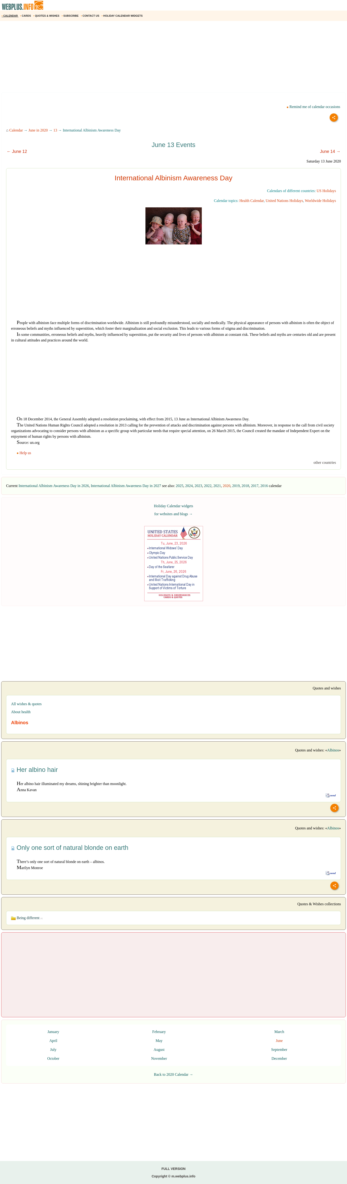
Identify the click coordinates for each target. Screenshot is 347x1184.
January (53, 1032)
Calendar (16, 130)
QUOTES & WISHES (46, 15)
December (279, 1058)
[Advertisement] (141, 58)
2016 (264, 486)
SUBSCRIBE (70, 15)
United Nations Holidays (284, 201)
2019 (236, 486)
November (159, 1058)
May (159, 1041)
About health (21, 712)
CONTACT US (90, 15)
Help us (24, 453)
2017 (254, 486)
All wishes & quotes (26, 704)
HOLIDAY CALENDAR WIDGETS (122, 15)
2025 (179, 486)
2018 (245, 486)
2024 (189, 486)
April (53, 1041)
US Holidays (326, 191)
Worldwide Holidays (320, 201)
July (53, 1050)
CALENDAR (10, 15)
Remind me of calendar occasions (313, 107)
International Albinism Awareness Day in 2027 (126, 486)
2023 (198, 486)
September (279, 1050)
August (159, 1050)
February (159, 1032)
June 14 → (330, 151)
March (279, 1032)
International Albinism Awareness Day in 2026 (54, 486)
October (53, 1058)
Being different (27, 918)
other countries (324, 462)
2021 (217, 486)
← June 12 (17, 151)
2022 (207, 486)
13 (55, 130)
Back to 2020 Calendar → (173, 1074)
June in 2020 (38, 130)
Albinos (333, 750)
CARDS (26, 15)
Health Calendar (251, 201)
